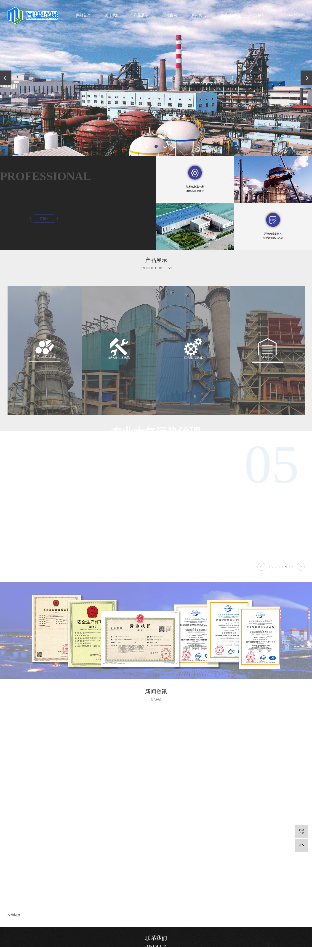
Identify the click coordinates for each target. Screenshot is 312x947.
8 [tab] (292, 575)
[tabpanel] (156, 508)
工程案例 (170, 15)
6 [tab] (286, 575)
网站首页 (83, 15)
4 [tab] (279, 575)
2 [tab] (273, 575)
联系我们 (227, 15)
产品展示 (141, 15)
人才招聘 (256, 15)
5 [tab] (283, 575)
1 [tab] (269, 575)
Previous (301, 576)
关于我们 (112, 15)
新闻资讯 (198, 15)
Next (261, 576)
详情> (39, 228)
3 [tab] (276, 575)
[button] (138, 146)
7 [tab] (289, 575)
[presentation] (5, 78)
